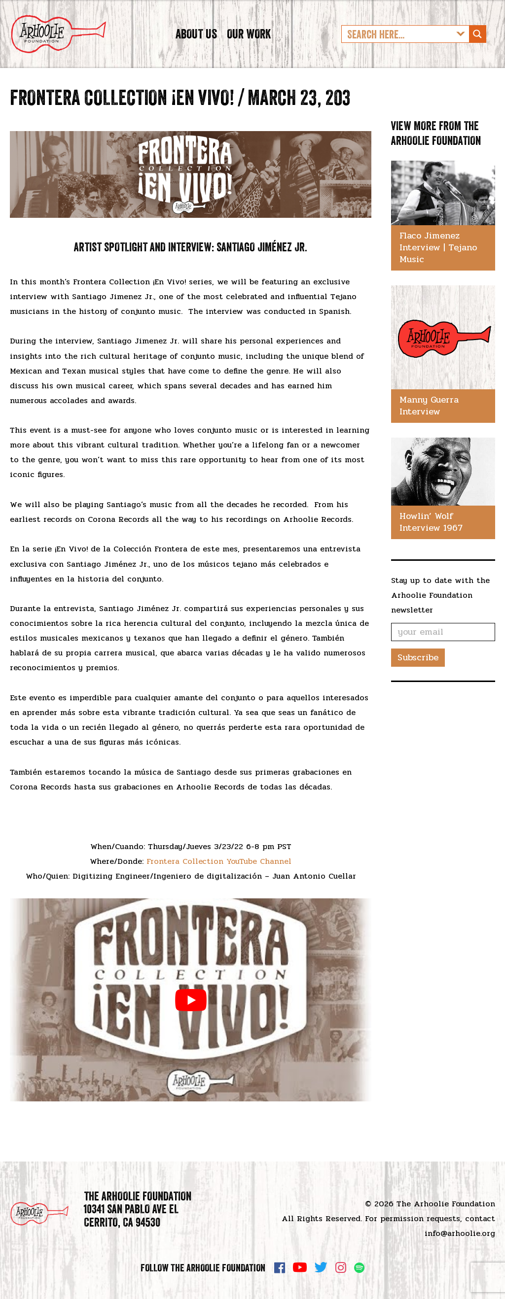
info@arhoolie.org (460, 1233)
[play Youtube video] (190, 1014)
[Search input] (397, 41)
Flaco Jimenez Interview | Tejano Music (438, 261)
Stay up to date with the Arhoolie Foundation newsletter (440, 609)
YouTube (300, 1267)
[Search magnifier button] (477, 41)
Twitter (321, 1267)
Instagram (340, 1267)
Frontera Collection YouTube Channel (218, 875)
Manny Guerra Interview (429, 420)
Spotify (359, 1268)
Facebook (279, 1267)
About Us (196, 41)
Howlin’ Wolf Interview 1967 (431, 536)
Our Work (249, 41)
